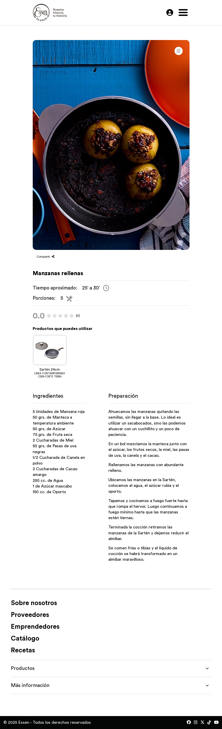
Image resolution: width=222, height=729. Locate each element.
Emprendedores (35, 626)
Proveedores (30, 615)
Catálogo (25, 638)
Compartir (45, 256)
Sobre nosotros (34, 603)
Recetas (23, 650)
